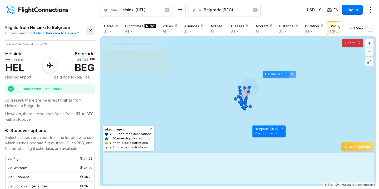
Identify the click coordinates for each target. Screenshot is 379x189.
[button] (369, 43)
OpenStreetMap (365, 184)
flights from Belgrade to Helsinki (52, 33)
